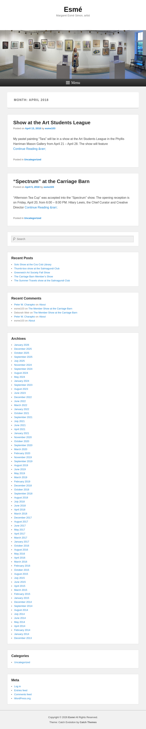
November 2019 (23, 457)
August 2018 (21, 497)
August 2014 (21, 610)
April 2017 (19, 533)
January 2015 (21, 598)
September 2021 (23, 417)
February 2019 (22, 481)
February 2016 (22, 565)
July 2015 (19, 577)
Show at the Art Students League (51, 122)
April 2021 (19, 429)
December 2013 (23, 638)
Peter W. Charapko (24, 304)
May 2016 (19, 553)
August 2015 (21, 573)
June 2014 (20, 618)
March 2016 (20, 561)
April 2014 (19, 626)
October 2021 (21, 413)
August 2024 (21, 372)
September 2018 (23, 493)
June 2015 (20, 581)
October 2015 (21, 569)
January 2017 (21, 541)
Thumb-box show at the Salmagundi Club (36, 268)
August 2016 (21, 549)
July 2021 (19, 421)
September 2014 (23, 606)
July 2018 (19, 501)
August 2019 (21, 465)
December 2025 (23, 348)
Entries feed (20, 690)
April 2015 (19, 585)
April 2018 (19, 509)
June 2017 (20, 525)
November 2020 (23, 437)
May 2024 (19, 376)
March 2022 (20, 405)
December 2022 (23, 397)
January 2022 (21, 409)
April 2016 (19, 557)
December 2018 (23, 485)
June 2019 (20, 469)
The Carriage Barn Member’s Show (33, 276)
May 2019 (19, 473)
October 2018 (21, 489)
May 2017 (19, 529)
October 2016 (21, 545)
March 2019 (20, 477)
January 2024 (21, 380)
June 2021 (20, 425)
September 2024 (23, 368)
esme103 (50, 128)
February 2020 (22, 453)
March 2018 (20, 513)
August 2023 (21, 389)
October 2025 (21, 352)
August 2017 (21, 521)
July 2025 (19, 360)
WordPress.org (22, 698)
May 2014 (19, 622)
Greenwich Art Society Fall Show (32, 272)
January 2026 (21, 344)
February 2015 (22, 594)
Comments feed (23, 694)
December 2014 (23, 602)
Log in (17, 686)
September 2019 (23, 461)
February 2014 (22, 630)
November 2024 (23, 364)
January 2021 (21, 433)
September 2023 (23, 384)
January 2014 (21, 634)
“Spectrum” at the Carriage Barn (51, 181)
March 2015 (20, 590)
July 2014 (19, 614)
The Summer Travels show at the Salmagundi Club (42, 280)
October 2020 (21, 441)
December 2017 (23, 517)
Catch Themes (88, 722)
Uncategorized (32, 159)
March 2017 (20, 537)
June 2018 (20, 505)
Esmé (73, 9)
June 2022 (20, 401)
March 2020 (20, 449)
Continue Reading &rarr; (29, 148)
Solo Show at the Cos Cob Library (32, 264)
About (42, 304)
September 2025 (23, 356)
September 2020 (23, 445)
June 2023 (20, 393)
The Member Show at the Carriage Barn (50, 308)
